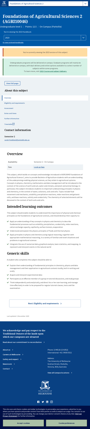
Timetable (12, 125)
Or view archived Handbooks (13, 42)
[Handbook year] (45, 37)
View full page (12, 83)
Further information (11, 118)
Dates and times (10, 113)
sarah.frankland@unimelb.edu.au (16, 140)
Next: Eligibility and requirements (43, 303)
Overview (7, 98)
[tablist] (48, 3)
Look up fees (39, 167)
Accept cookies (23, 423)
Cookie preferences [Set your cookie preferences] (66, 423)
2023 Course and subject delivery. (53, 71)
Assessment (8, 108)
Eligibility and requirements (14, 103)
